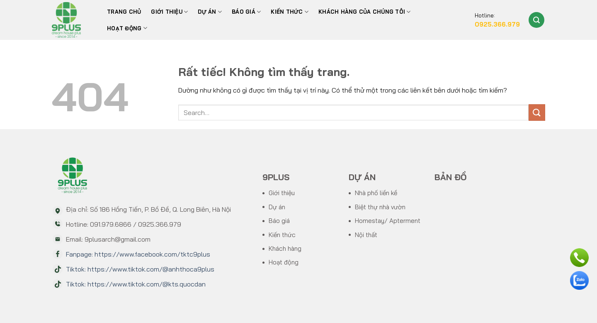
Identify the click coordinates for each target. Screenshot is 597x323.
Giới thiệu (169, 12)
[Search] (536, 20)
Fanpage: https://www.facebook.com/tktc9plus (138, 254)
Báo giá (279, 221)
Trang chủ (124, 11)
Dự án (210, 12)
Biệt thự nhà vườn (380, 207)
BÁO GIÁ (246, 12)
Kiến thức (289, 12)
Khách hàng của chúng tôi (364, 12)
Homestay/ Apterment (387, 221)
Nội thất (366, 235)
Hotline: (497, 20)
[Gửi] (537, 112)
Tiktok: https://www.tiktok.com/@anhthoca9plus (140, 269)
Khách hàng (285, 248)
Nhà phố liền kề (376, 193)
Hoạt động (127, 28)
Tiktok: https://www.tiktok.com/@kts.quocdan (136, 284)
